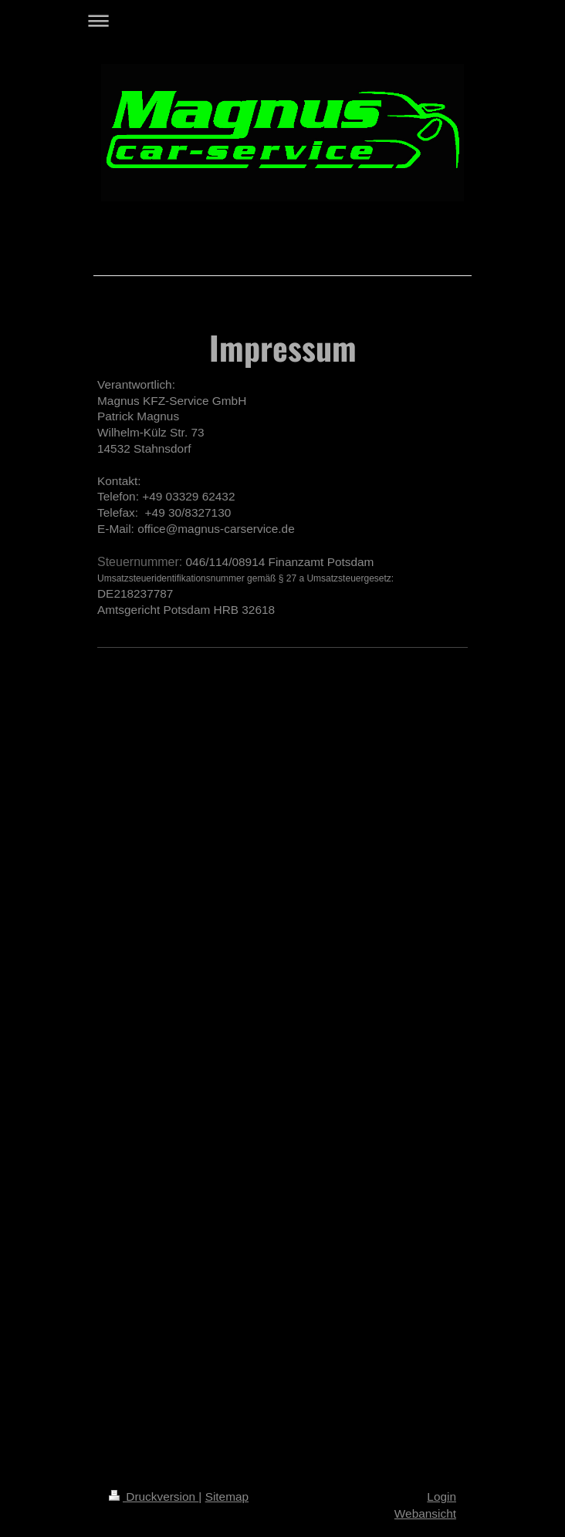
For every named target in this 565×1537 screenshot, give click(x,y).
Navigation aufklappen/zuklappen (282, 20)
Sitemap (227, 1496)
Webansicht (425, 1513)
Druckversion (153, 1496)
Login (441, 1496)
